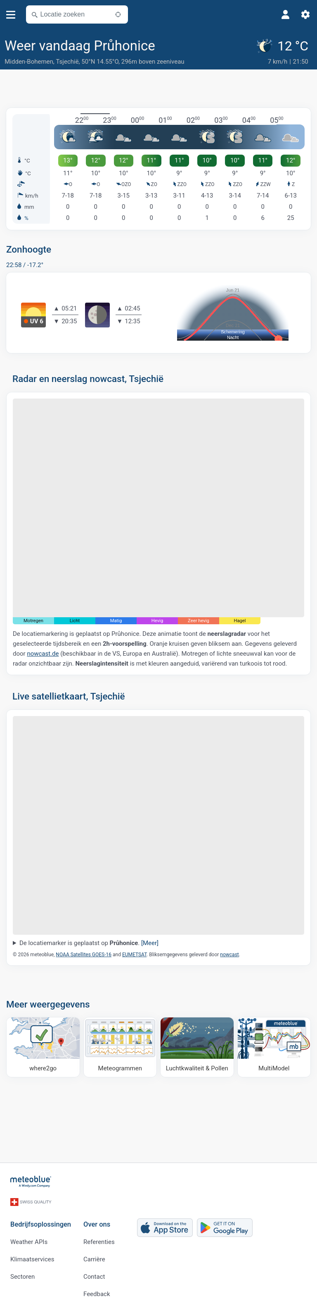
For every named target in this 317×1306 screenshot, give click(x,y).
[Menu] (11, 15)
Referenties (99, 1238)
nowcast (229, 954)
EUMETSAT (134, 954)
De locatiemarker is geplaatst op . (88, 943)
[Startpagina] (31, 1181)
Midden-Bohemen (29, 61)
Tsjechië (67, 61)
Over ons (96, 1221)
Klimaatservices (32, 1255)
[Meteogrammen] (120, 1047)
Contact (94, 1272)
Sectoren (22, 1272)
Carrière (94, 1255)
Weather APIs (28, 1238)
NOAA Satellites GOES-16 (83, 954)
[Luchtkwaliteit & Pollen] (197, 1047)
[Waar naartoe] (43, 1047)
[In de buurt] (118, 14)
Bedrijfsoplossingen (40, 1221)
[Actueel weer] (283, 52)
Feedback (96, 1290)
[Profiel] (285, 14)
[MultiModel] (274, 1047)
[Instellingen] (305, 14)
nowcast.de (43, 653)
